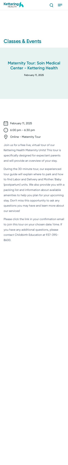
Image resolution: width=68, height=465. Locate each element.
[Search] (51, 5)
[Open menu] (61, 5)
